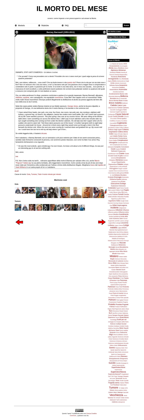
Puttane (117, 306)
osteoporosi (121, 402)
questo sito (71, 82)
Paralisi (120, 282)
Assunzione (115, 87)
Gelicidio (114, 196)
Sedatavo (117, 326)
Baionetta (111, 96)
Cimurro (126, 116)
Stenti (118, 356)
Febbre (118, 190)
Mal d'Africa (120, 232)
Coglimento (122, 123)
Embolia (110, 177)
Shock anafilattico (118, 334)
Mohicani (117, 259)
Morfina (126, 261)
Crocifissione (111, 153)
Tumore (34, 174)
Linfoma (111, 225)
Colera (117, 127)
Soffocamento (122, 345)
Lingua (116, 225)
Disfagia (125, 164)
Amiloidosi (113, 72)
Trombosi (116, 385)
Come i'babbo (113, 140)
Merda (117, 247)
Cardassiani (111, 114)
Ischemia (116, 218)
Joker (121, 218)
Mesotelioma (124, 247)
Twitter (122, 388)
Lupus (120, 228)
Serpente (113, 332)
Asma (117, 85)
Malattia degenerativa (114, 234)
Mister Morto (121, 253)
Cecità (115, 116)
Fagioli (118, 188)
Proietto (111, 304)
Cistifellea (112, 121)
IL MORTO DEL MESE (72, 8)
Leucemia (124, 223)
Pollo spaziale (124, 297)
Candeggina (119, 110)
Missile (114, 253)
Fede (121, 190)
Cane (125, 110)
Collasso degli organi (115, 129)
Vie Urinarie (116, 397)
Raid (113, 309)
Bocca (111, 100)
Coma (120, 136)
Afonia (111, 68)
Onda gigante (123, 272)
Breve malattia (115, 103)
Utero (115, 392)
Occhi (123, 269)
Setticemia (123, 332)
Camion (119, 107)
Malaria (126, 232)
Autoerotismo (114, 89)
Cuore (121, 153)
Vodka (122, 397)
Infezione (119, 210)
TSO (112, 376)
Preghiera (119, 302)
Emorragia (117, 177)
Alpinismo (114, 70)
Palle (118, 280)
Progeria (125, 302)
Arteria (114, 81)
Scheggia (111, 322)
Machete (111, 230)
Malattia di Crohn (122, 236)
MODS (124, 228)
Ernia (119, 181)
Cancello (112, 110)
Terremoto (119, 378)
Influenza (126, 210)
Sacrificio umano (117, 313)
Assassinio (123, 85)
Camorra (126, 107)
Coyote (118, 149)
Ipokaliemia (117, 216)
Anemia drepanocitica (121, 74)
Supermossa (118, 369)
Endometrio (125, 177)
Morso (110, 263)
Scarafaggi (113, 319)
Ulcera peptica (118, 390)
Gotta (126, 201)
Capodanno (123, 112)
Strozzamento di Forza (116, 360)
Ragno (110, 309)
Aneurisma (122, 77)
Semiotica (116, 328)
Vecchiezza (116, 395)
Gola (28, 174)
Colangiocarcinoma (116, 125)
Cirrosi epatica (121, 118)
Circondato (113, 118)
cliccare (44, 133)
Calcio (119, 105)
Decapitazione (121, 158)
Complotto (117, 147)
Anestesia (114, 76)
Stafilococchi (113, 356)
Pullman (112, 306)
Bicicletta (113, 98)
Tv (119, 388)
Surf (109, 376)
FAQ (67, 25)
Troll (111, 385)
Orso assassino (113, 276)
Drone (126, 173)
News (117, 267)
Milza (117, 249)
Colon (111, 134)
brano (93, 165)
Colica (121, 127)
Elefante (117, 175)
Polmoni (112, 300)
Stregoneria (124, 358)
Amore (118, 72)
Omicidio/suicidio (114, 272)
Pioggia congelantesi (120, 295)
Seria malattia (124, 330)
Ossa (120, 276)
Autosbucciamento (118, 92)
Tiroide (122, 380)
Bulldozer (125, 103)
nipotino (101, 165)
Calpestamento (112, 107)
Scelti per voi (121, 319)
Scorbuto (111, 326)
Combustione (122, 138)
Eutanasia (112, 188)
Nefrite (117, 265)
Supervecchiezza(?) (114, 374)
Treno (127, 383)
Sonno (112, 347)
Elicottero (123, 175)
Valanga (120, 392)
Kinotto (125, 218)
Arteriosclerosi (121, 81)
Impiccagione (122, 205)
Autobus (122, 87)
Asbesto (117, 83)
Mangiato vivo (115, 243)
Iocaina (111, 216)
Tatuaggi (120, 376)
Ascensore (123, 83)
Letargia (118, 223)
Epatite (118, 179)
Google (122, 201)
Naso (126, 263)
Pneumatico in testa (114, 297)
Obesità (118, 269)
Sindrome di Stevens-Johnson (118, 341)
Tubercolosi (123, 385)
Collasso (125, 127)
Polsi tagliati (119, 300)
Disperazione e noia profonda (118, 166)
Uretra (125, 390)
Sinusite (126, 343)
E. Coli (112, 175)
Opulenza (115, 274)
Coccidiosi (124, 121)
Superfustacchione (118, 367)
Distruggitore (113, 168)
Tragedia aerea (113, 383)
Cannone (112, 112)
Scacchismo (124, 317)
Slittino (112, 345)
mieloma (114, 402)
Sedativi (122, 326)
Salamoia (125, 313)
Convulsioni (125, 147)
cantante (26, 97)
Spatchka (117, 350)
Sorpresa (118, 348)
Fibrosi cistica (117, 192)
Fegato (126, 190)
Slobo (115, 345)
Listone (121, 225)
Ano (120, 79)
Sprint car (114, 354)
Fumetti (121, 194)
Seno (121, 328)
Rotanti (126, 311)
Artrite (112, 83)
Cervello (120, 116)
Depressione (112, 164)
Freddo (110, 194)
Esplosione (114, 186)
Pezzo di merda (118, 293)
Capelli (118, 112)
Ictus (115, 205)
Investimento (123, 214)
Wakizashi (113, 400)
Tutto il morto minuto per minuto (49, 174)
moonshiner (59, 97)
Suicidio (112, 363)
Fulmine (115, 194)
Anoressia (125, 79)
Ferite (111, 192)
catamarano (123, 400)
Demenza (119, 160)
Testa (117, 380)
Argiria (110, 81)
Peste (110, 293)
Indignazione (111, 210)
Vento (125, 395)
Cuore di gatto (118, 155)
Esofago (123, 184)
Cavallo (110, 116)
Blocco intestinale (121, 98)
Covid (113, 149)
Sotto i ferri (124, 348)
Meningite (112, 247)
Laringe (126, 221)
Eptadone (114, 181)
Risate (121, 311)
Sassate (120, 315)
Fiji (122, 192)
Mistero (114, 256)
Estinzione (122, 186)
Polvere (126, 300)
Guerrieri (110, 203)
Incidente (114, 207)
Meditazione (114, 245)
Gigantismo (112, 201)
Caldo (124, 105)
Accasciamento (114, 66)
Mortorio (21, 25)
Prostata (119, 304)
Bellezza (124, 96)
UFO (126, 388)
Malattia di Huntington (118, 238)
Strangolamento (114, 358)
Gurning (115, 203)
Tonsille (126, 380)
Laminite (116, 221)
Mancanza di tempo (123, 240)
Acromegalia (123, 66)
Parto (117, 287)
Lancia (122, 221)
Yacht (117, 400)
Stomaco (124, 356)
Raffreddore (123, 306)
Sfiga (111, 334)
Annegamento (113, 79)
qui (30, 163)
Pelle (120, 287)
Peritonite (126, 287)
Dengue (114, 162)
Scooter (124, 324)
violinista (19, 97)
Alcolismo (121, 68)
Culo (117, 153)
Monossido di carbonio (115, 261)
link (17, 156)
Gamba (126, 194)
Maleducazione (112, 240)
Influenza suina (124, 212)
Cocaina (118, 121)
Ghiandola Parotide (123, 196)
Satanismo (111, 317)
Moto (115, 263)
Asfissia (112, 85)
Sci (115, 322)
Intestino (116, 214)
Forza (125, 192)
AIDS (125, 64)
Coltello (115, 136)
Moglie (112, 259)
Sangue (115, 315)
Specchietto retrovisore (121, 352)
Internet (110, 214)
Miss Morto (123, 251)
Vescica (110, 397)
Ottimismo (125, 276)
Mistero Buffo (123, 256)
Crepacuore (122, 151)
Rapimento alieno (120, 309)
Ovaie (110, 278)
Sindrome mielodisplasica (115, 343)
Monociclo (124, 259)
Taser (115, 376)
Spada (112, 350)
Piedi (112, 295)
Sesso (118, 332)
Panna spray (113, 282)
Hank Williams (21, 167)
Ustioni (110, 392)
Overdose (116, 278)
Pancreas (123, 280)
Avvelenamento (114, 94)
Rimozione (116, 311)
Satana (126, 315)
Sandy (110, 315)
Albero (116, 68)
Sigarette (114, 337)
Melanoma (122, 245)
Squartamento (121, 354)
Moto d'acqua (121, 263)
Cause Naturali (122, 114)
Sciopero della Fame (122, 322)
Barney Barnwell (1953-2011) (61, 32)
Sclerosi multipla (115, 324)
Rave (127, 309)
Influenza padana (113, 212)
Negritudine (122, 265)
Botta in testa (123, 100)
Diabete (120, 164)
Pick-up (125, 293)
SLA (110, 313)
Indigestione (122, 208)
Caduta (113, 105)
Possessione (112, 302)
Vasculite (125, 392)
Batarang (117, 96)
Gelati (109, 196)
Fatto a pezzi (111, 190)
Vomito (127, 397)
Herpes (120, 203)
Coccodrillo (113, 123)
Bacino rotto (124, 94)
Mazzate (122, 243)
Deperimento (121, 162)
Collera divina (123, 132)
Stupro (125, 360)
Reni (110, 311)
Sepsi (117, 330)
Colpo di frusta (118, 134)
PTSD (122, 278)
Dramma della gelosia (117, 173)
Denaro (125, 160)
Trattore (122, 383)
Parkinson (111, 287)
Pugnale (125, 304)
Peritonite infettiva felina (115, 289)
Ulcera (112, 390)
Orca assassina (123, 274)
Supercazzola (120, 365)
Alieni (126, 68)
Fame (122, 188)
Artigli (127, 81)
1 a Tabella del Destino (116, 64)
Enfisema (113, 179)
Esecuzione (115, 184)
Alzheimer (122, 70)
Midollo (112, 249)
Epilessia (124, 179)
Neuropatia (112, 267)
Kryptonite (111, 221)
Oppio (110, 274)
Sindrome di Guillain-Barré (120, 339)
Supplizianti (125, 374)
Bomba (116, 100)
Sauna (117, 317)
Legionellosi (111, 223)
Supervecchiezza (118, 372)
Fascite (126, 188)
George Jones (73, 106)
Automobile (123, 89)
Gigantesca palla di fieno (118, 198)
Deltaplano (112, 160)
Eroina (123, 181)
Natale (113, 265)
